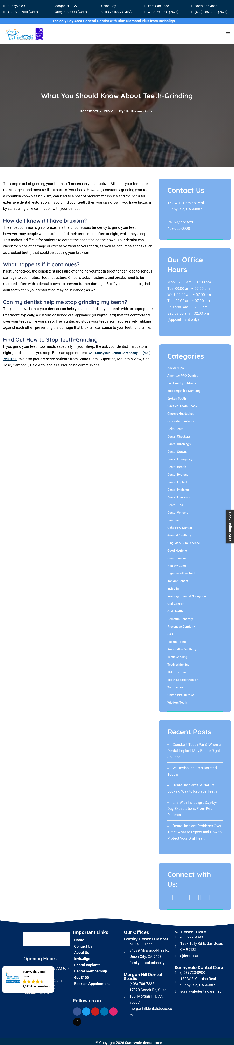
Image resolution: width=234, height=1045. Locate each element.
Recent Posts (176, 639)
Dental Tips (175, 502)
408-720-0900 (178, 225)
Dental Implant (177, 479)
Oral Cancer (175, 601)
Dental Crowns (177, 449)
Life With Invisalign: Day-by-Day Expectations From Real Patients (192, 805)
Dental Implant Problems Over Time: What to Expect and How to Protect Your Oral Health (194, 829)
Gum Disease (176, 555)
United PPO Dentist (180, 692)
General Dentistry (179, 532)
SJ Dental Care (190, 929)
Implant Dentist (177, 578)
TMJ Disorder (176, 669)
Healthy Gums (177, 563)
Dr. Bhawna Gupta (139, 108)
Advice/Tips (175, 365)
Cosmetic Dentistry (180, 418)
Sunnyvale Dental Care (199, 964)
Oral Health (175, 608)
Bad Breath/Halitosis (181, 380)
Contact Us (83, 943)
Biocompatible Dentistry (183, 388)
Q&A (170, 631)
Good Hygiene (177, 548)
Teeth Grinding (177, 654)
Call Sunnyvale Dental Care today (116, 350)
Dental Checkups (179, 433)
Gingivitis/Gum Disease (183, 540)
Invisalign (173, 586)
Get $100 (81, 974)
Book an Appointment (92, 980)
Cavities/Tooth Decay (182, 403)
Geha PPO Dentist (179, 525)
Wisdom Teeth (177, 700)
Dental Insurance (178, 494)
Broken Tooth (176, 395)
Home (79, 937)
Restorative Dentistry (181, 646)
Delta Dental (175, 426)
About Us (81, 949)
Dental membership (90, 968)
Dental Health (176, 464)
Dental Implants (178, 487)
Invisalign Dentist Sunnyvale (186, 593)
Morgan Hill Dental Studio (143, 973)
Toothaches (175, 684)
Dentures (173, 517)
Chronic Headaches (180, 411)
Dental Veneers (177, 510)
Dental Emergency (179, 456)
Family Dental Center (146, 936)
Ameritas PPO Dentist (182, 373)
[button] (28, 979)
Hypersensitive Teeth (181, 570)
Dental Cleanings (179, 441)
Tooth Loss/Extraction (182, 677)
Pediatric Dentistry (180, 616)
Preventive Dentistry (181, 624)
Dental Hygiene (177, 471)
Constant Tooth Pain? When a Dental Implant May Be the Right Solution (194, 747)
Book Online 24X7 (230, 526)
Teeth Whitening (178, 662)
